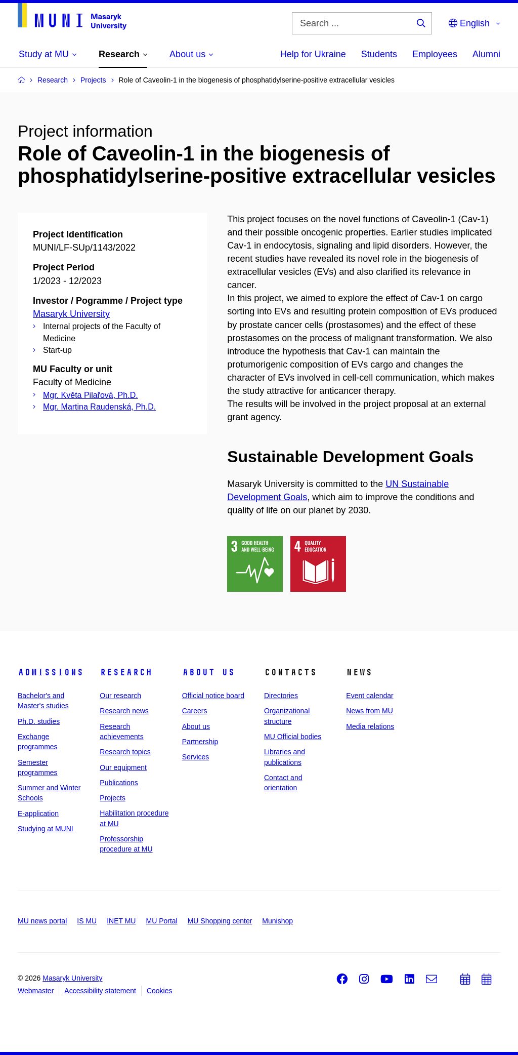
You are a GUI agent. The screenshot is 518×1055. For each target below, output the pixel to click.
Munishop (277, 921)
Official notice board (213, 696)
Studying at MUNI (45, 829)
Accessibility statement (100, 991)
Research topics (125, 752)
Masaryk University (71, 314)
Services (195, 757)
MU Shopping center (220, 921)
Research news (124, 711)
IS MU (87, 921)
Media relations (370, 726)
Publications (119, 783)
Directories (281, 696)
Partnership (200, 742)
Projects (112, 798)
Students (379, 54)
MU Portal (161, 921)
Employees (434, 54)
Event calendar (369, 696)
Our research (120, 696)
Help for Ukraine (313, 54)
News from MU (369, 711)
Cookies (159, 991)
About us (208, 672)
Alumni (486, 54)
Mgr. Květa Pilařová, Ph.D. (90, 395)
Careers (194, 711)
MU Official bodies (292, 737)
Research (126, 672)
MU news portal (42, 921)
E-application (38, 813)
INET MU (121, 921)
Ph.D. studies (39, 721)
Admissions (50, 672)
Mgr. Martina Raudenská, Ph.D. (99, 406)
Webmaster (36, 991)
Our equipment (123, 767)
